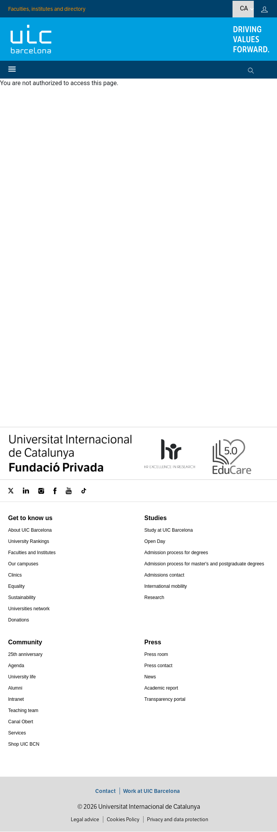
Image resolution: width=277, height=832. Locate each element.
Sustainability (22, 597)
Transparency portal (164, 699)
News (150, 677)
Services (17, 733)
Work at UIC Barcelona (151, 790)
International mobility (165, 586)
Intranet (16, 699)
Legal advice (85, 819)
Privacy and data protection (177, 819)
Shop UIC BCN (23, 744)
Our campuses (23, 564)
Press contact (158, 665)
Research (154, 597)
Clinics (15, 575)
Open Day (154, 541)
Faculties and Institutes (32, 552)
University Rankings (28, 541)
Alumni (15, 688)
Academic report (161, 688)
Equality (16, 586)
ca (244, 8)
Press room (156, 654)
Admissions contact (164, 575)
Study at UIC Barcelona (168, 530)
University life (22, 677)
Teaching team (23, 710)
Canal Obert (20, 721)
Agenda (16, 665)
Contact (105, 790)
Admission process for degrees (176, 552)
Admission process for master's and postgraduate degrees (204, 564)
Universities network (29, 608)
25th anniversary (25, 654)
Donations (18, 620)
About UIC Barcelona (30, 530)
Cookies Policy (123, 819)
